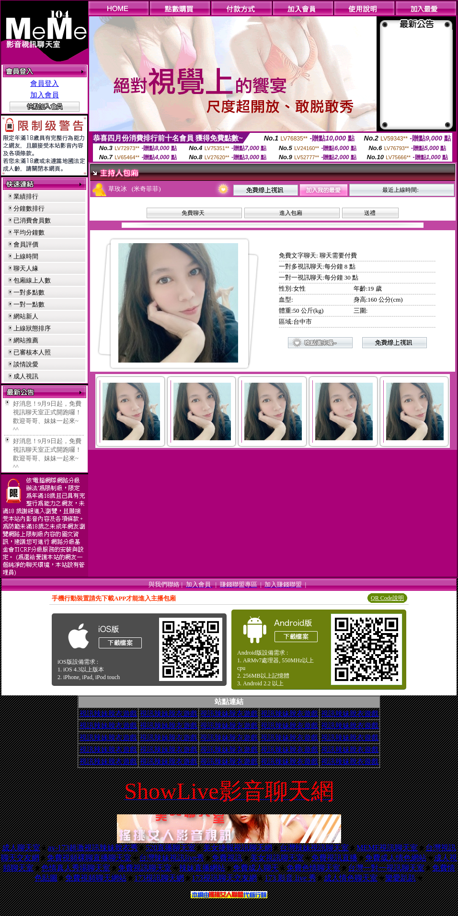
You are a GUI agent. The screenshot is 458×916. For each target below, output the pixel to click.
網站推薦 (25, 340)
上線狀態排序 (32, 328)
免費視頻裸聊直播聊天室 (89, 858)
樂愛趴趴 (400, 878)
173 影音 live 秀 (290, 878)
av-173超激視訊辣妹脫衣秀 (93, 848)
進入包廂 (290, 213)
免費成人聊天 (256, 868)
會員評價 (25, 244)
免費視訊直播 (334, 858)
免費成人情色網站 (395, 858)
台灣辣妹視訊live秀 (171, 858)
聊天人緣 (25, 268)
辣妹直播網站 (202, 868)
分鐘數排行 (29, 208)
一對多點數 (29, 292)
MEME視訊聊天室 (387, 848)
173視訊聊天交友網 (224, 878)
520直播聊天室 (170, 848)
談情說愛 (25, 364)
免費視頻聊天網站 (95, 878)
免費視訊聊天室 (145, 868)
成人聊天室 (21, 848)
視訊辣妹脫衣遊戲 (108, 713)
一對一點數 (29, 304)
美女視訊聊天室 (277, 858)
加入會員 (44, 95)
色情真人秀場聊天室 (75, 868)
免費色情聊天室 (313, 868)
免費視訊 (227, 858)
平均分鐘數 (29, 232)
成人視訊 (25, 376)
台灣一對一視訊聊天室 (386, 868)
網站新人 (25, 316)
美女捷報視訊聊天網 (237, 848)
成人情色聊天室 (351, 878)
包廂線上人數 (32, 280)
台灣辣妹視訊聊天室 (314, 848)
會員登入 (44, 83)
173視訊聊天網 (159, 878)
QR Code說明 (387, 598)
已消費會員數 (32, 220)
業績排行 (25, 196)
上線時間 (25, 256)
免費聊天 (193, 213)
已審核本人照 (32, 352)
